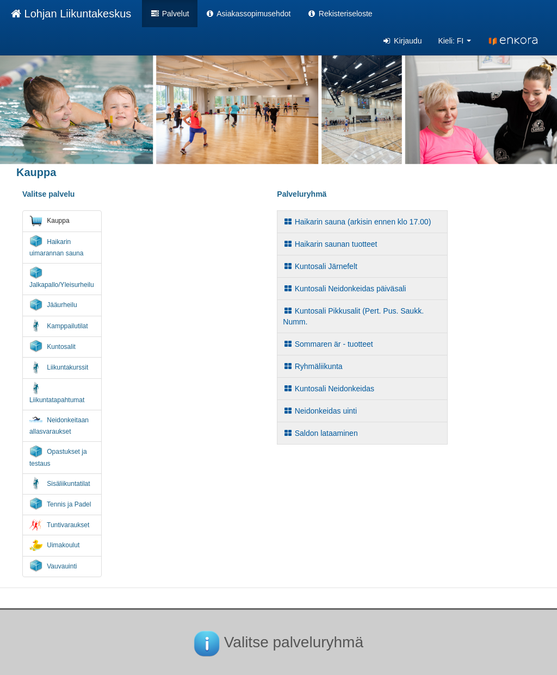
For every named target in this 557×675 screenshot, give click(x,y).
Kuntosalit (52, 346)
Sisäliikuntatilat (59, 483)
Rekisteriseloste (339, 13)
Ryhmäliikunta (312, 366)
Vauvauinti (53, 565)
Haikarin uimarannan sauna (56, 246)
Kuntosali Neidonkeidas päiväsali (344, 288)
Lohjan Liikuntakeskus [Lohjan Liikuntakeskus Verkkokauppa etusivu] (71, 14)
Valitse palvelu (48, 194)
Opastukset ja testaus (58, 456)
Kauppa (49, 220)
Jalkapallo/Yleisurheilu (61, 277)
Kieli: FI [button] (454, 40)
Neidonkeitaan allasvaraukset (59, 424)
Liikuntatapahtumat (56, 393)
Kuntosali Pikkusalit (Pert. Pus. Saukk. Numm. (353, 316)
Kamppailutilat (58, 325)
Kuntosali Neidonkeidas (328, 388)
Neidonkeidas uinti (320, 411)
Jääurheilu (53, 304)
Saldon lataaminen (320, 433)
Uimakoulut (54, 545)
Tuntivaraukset (59, 524)
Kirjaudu (402, 40)
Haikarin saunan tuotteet (330, 244)
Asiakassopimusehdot (248, 13)
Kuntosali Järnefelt (320, 266)
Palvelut (169, 13)
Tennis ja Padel (60, 503)
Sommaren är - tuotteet (328, 344)
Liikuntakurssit (58, 367)
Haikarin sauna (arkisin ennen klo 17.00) (357, 221)
